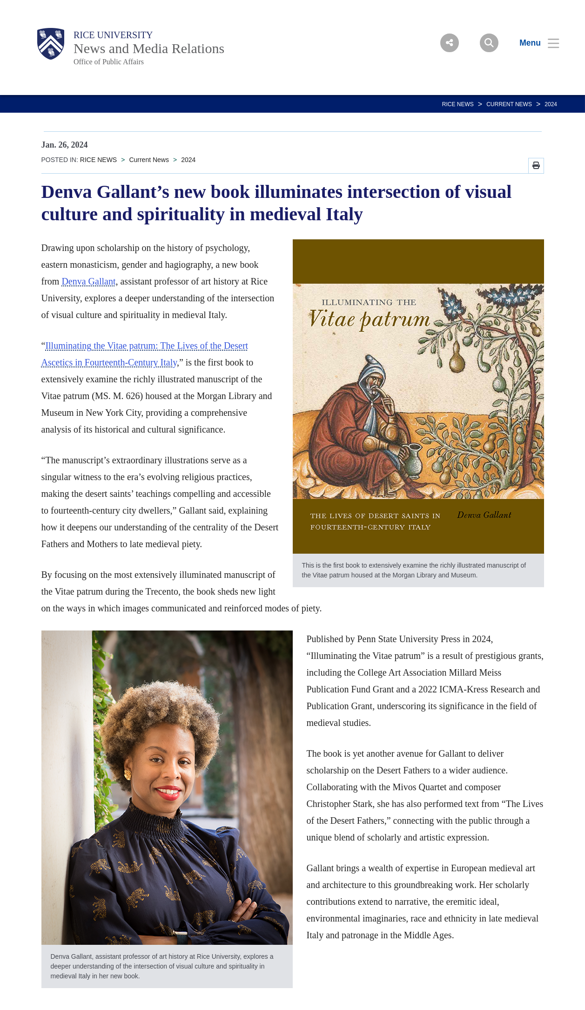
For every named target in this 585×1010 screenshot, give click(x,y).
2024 (551, 104)
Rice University (113, 35)
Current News (509, 104)
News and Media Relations (149, 48)
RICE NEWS (458, 104)
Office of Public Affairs (109, 62)
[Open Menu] (533, 43)
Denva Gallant (88, 281)
